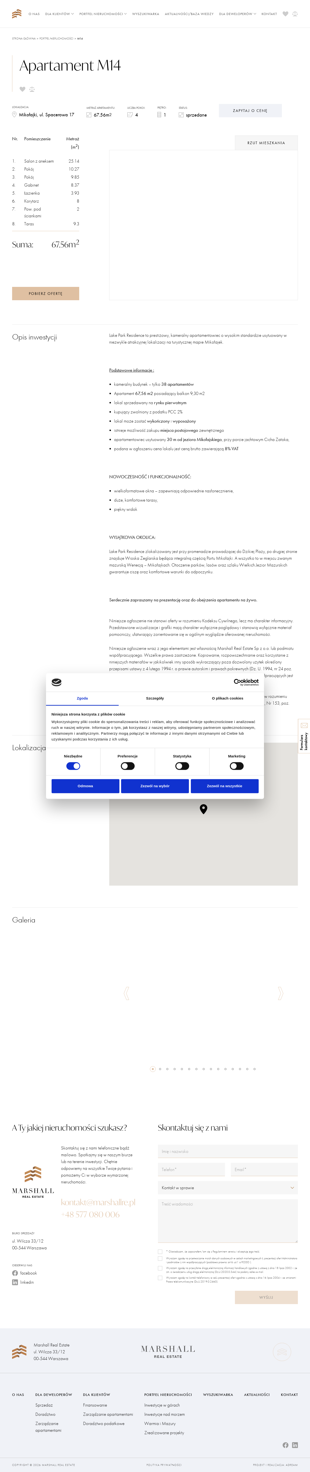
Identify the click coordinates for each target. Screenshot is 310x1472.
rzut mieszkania (266, 142)
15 (254, 1069)
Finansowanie (95, 1405)
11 (225, 1069)
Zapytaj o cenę (250, 110)
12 (232, 1069)
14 (247, 1069)
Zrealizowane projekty (164, 1433)
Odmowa (85, 786)
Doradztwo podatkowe (103, 1423)
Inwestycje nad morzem (164, 1414)
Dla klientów (59, 13)
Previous (126, 993)
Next (280, 993)
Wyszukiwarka (145, 14)
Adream (292, 1465)
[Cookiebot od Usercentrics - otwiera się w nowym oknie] (237, 682)
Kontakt (269, 14)
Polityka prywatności (164, 1465)
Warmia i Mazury (160, 1423)
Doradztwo (45, 1414)
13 (240, 1069)
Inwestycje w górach (162, 1405)
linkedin (23, 1282)
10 (218, 1069)
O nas (34, 14)
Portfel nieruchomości (103, 13)
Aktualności (257, 1394)
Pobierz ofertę (46, 293)
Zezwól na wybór (155, 786)
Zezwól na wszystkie (224, 786)
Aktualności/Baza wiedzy (189, 14)
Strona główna (24, 38)
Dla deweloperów (237, 13)
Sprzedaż (44, 1405)
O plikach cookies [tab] (227, 698)
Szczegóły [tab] (155, 698)
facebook (24, 1273)
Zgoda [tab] (82, 698)
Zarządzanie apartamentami (48, 1426)
